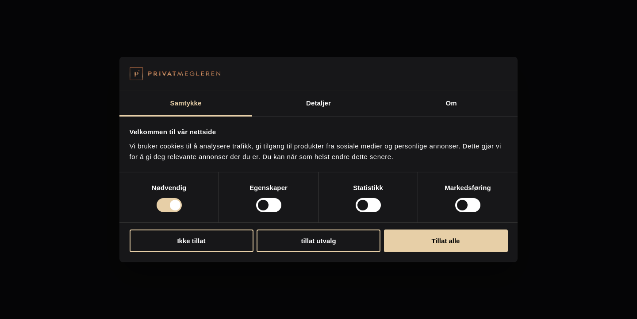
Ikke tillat (191, 241)
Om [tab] (451, 103)
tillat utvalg (318, 241)
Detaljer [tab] (318, 103)
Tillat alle (446, 241)
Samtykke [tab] (186, 103)
